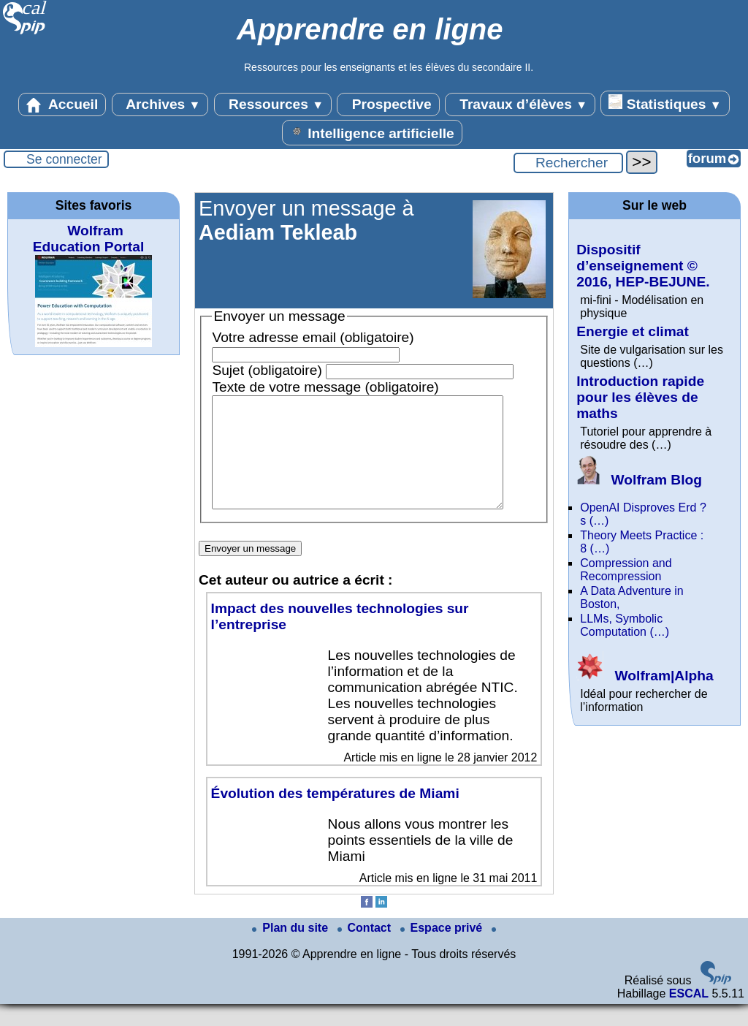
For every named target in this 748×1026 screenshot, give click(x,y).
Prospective (388, 104)
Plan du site (291, 949)
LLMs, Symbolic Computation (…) (624, 625)
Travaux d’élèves (520, 104)
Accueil (62, 104)
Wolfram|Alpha (644, 675)
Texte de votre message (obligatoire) (325, 387)
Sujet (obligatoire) (266, 370)
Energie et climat (632, 331)
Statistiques (664, 103)
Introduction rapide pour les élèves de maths (640, 397)
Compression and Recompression (625, 569)
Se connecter (64, 159)
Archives (160, 104)
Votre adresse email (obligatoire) (312, 337)
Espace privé (443, 949)
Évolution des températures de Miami (335, 815)
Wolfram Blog (639, 479)
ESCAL (689, 1015)
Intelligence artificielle (372, 132)
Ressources (273, 104)
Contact (365, 949)
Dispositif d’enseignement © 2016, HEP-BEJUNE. (642, 265)
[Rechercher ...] (568, 163)
